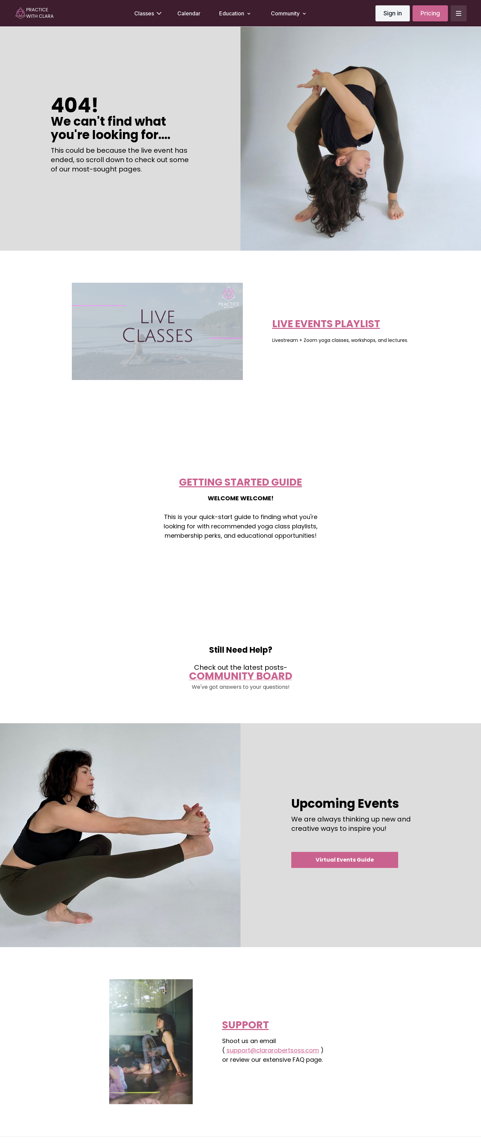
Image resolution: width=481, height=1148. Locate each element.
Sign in (392, 13)
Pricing (430, 13)
